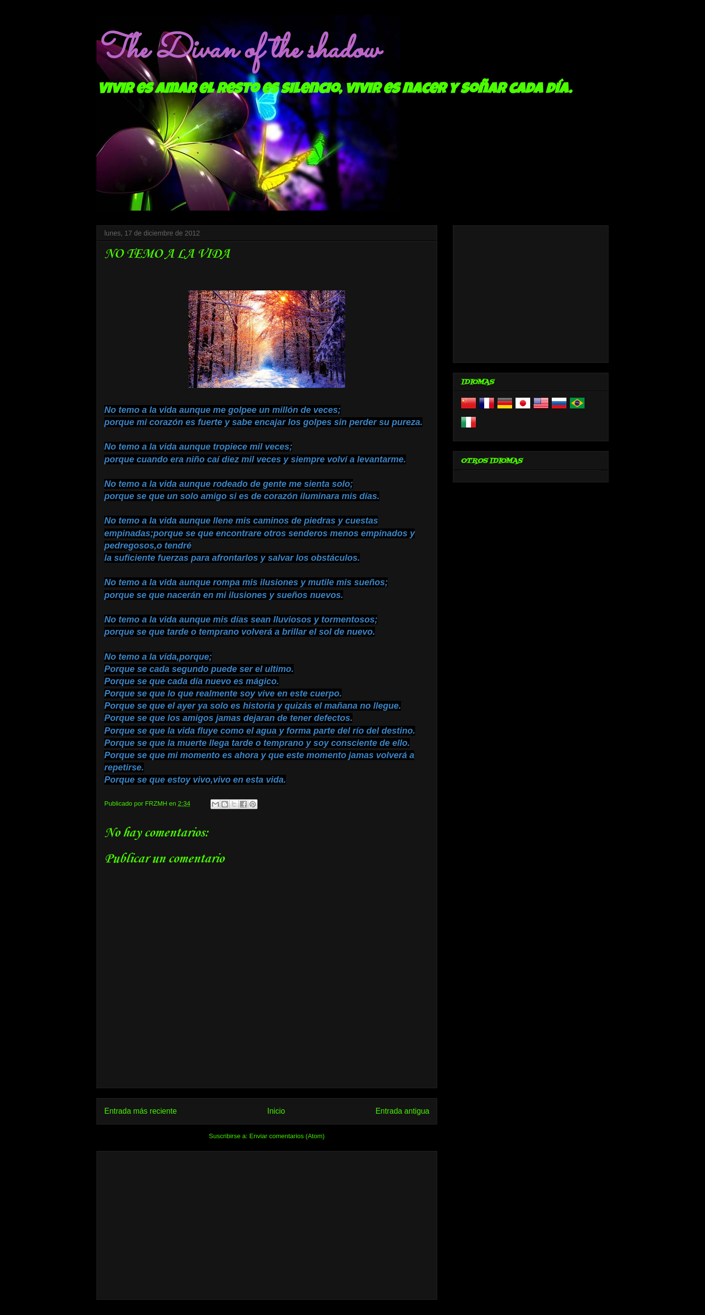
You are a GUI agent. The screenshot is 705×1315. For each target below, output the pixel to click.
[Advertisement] (266, 1223)
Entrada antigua (402, 1111)
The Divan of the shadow (237, 50)
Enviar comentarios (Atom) (287, 1136)
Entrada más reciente (140, 1111)
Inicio (276, 1111)
